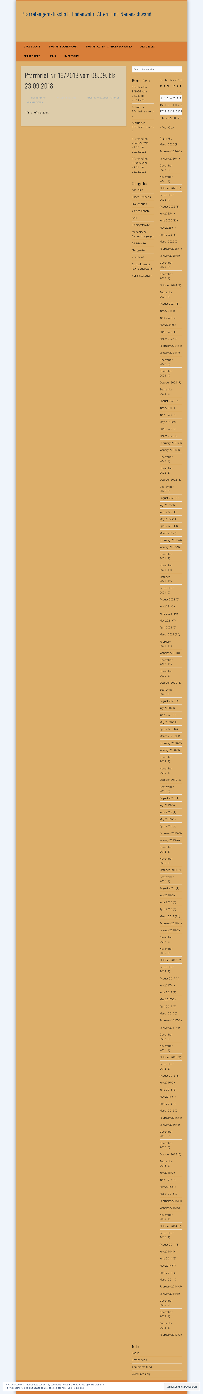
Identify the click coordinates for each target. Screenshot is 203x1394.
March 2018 (167, 916)
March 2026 (167, 144)
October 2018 (168, 870)
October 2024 (168, 285)
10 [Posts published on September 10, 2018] (161, 105)
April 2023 (166, 429)
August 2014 (167, 1244)
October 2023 (168, 382)
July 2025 (165, 213)
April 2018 (166, 909)
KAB (134, 217)
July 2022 (165, 505)
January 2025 (168, 255)
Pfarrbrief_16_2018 (37, 112)
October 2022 (168, 479)
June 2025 (166, 220)
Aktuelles (147, 46)
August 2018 (167, 888)
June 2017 (166, 992)
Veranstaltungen (35, 101)
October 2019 (168, 779)
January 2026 (168, 158)
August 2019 (167, 798)
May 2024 (166, 324)
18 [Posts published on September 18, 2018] (164, 111)
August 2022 (167, 498)
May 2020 (166, 722)
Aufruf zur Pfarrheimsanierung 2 (144, 111)
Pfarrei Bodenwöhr (63, 46)
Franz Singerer (38, 97)
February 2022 (169, 540)
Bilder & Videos (141, 197)
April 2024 (166, 332)
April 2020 (166, 729)
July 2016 (165, 1082)
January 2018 (168, 930)
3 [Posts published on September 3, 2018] (161, 98)
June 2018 (166, 902)
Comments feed (142, 1367)
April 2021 (166, 627)
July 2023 (165, 408)
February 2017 (169, 1020)
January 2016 (168, 1124)
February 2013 (169, 1334)
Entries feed (139, 1360)
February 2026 (169, 151)
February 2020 (169, 743)
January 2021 (168, 653)
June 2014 (166, 1258)
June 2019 (166, 812)
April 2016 (166, 1103)
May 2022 (166, 519)
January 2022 (168, 547)
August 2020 (167, 701)
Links (52, 56)
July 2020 (165, 708)
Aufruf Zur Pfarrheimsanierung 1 (144, 127)
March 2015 (167, 1193)
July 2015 (165, 1172)
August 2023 (167, 401)
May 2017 (166, 999)
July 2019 (165, 805)
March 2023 (167, 436)
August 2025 (167, 206)
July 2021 (165, 606)
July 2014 (165, 1251)
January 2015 (168, 1207)
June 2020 (166, 715)
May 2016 (166, 1096)
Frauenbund (139, 204)
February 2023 (169, 443)
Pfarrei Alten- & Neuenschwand (109, 46)
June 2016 (166, 1089)
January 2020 (168, 750)
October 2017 (168, 960)
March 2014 (167, 1279)
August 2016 (167, 1075)
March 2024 (167, 338)
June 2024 (166, 317)
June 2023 (166, 414)
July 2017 (165, 985)
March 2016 (167, 1110)
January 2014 (168, 1293)
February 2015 (169, 1201)
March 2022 (167, 533)
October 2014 (168, 1226)
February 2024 (169, 345)
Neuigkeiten (103, 97)
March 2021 (167, 634)
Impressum (71, 56)
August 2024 (167, 303)
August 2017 (167, 978)
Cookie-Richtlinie (76, 1387)
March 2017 (167, 1013)
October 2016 (168, 1057)
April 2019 (166, 826)
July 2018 (165, 895)
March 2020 (167, 736)
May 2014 (166, 1265)
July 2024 (165, 310)
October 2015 (168, 1154)
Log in (135, 1353)
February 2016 (169, 1117)
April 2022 (166, 526)
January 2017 (168, 1027)
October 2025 (168, 188)
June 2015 (166, 1179)
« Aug (163, 127)
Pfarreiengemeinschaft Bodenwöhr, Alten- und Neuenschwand (86, 14)
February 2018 (169, 923)
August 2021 (167, 599)
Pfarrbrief (114, 97)
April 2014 (166, 1272)
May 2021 (166, 620)
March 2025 (167, 241)
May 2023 (166, 422)
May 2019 (166, 819)
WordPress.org (141, 1374)
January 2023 (168, 450)
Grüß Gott (32, 46)
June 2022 (166, 512)
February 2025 (169, 248)
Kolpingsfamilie (141, 225)
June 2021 (166, 613)
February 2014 (169, 1286)
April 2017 (166, 1006)
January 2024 (168, 352)
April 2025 (166, 234)
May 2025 (166, 227)
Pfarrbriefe (32, 56)
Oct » (171, 127)
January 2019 (168, 840)
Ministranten (139, 243)
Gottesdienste (141, 211)
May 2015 (166, 1186)
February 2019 (169, 833)
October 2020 (168, 682)
